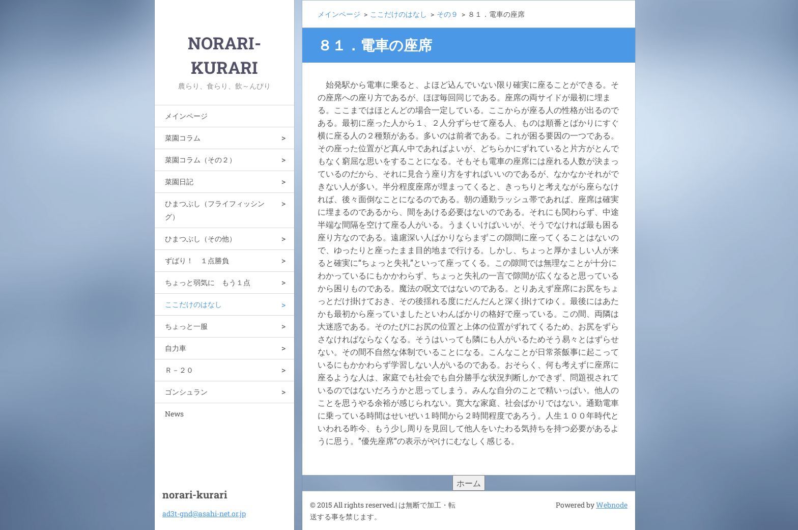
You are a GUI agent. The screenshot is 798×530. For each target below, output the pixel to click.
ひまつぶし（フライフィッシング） (215, 210)
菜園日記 (179, 181)
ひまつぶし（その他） (200, 238)
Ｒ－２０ (179, 370)
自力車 (175, 348)
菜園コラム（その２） (200, 159)
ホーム (469, 483)
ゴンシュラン (186, 392)
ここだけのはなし (193, 304)
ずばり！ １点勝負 (197, 260)
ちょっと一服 (186, 326)
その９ (447, 14)
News (174, 414)
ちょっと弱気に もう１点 (207, 282)
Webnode (612, 505)
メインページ (186, 116)
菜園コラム (183, 138)
